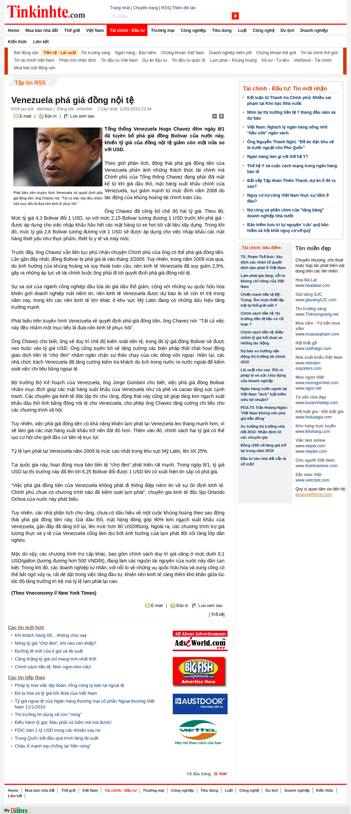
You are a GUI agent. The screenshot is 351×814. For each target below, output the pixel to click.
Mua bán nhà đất (41, 30)
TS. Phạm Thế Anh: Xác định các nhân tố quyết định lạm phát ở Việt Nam (263, 262)
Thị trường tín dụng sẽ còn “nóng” (48, 714)
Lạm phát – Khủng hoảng (233, 60)
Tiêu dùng (222, 30)
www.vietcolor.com (312, 480)
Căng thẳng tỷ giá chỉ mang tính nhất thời (55, 658)
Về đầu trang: (199, 774)
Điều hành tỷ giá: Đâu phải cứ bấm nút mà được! (63, 722)
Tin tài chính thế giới (319, 52)
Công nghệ (264, 30)
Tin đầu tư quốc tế (188, 60)
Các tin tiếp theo (26, 677)
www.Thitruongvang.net (316, 314)
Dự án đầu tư (155, 60)
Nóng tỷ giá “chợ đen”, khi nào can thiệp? (55, 643)
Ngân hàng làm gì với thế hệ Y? (277, 156)
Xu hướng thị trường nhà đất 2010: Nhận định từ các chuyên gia (263, 431)
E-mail (25, 116)
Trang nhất (120, 7)
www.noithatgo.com (313, 348)
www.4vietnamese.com (316, 465)
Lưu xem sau (82, 116)
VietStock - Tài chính (312, 60)
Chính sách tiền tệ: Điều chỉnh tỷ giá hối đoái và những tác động (262, 337)
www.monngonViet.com (316, 382)
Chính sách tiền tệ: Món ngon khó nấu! (53, 666)
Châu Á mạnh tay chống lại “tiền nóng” (53, 746)
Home (13, 30)
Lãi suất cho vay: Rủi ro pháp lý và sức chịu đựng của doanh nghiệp (263, 375)
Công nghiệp (193, 30)
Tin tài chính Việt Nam (34, 60)
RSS (165, 7)
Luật (242, 30)
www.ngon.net (308, 388)
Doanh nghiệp (314, 30)
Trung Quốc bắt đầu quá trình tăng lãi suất (56, 738)
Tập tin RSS (30, 83)
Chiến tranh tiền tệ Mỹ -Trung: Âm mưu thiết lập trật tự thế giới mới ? (262, 299)
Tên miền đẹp (313, 248)
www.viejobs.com (311, 451)
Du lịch (287, 30)
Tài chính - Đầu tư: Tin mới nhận (285, 89)
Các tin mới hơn (26, 627)
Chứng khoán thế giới (276, 52)
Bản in (51, 116)
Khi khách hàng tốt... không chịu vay (51, 635)
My (7, 810)
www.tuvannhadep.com (316, 402)
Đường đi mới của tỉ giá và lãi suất (49, 651)
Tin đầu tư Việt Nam (119, 60)
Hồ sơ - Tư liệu (275, 60)
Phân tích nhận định (77, 60)
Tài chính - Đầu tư (127, 30)
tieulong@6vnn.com (313, 494)
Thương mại (162, 30)
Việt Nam (95, 30)
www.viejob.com (310, 446)
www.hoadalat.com (312, 285)
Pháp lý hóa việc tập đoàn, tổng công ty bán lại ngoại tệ (69, 685)
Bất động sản (26, 52)
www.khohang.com (312, 431)
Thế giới (72, 30)
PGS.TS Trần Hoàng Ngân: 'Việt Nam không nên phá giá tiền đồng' (264, 413)
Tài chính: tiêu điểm (261, 247)
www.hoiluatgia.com (313, 417)
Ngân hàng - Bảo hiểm (136, 52)
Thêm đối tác (184, 7)
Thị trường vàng (95, 52)
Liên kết (41, 41)
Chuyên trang (145, 7)
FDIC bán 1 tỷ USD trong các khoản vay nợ (57, 730)
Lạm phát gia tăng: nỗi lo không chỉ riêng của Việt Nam (263, 281)
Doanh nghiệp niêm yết (230, 52)
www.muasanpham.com (317, 334)
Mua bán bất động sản (34, 67)
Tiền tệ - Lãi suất (60, 52)
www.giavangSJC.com (315, 299)
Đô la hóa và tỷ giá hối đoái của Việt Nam (56, 693)
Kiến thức (17, 41)
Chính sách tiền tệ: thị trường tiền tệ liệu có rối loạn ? (262, 318)
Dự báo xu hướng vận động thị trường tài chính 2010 (263, 356)
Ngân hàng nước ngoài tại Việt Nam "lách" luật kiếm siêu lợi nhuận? (264, 394)
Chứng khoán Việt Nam (182, 52)
